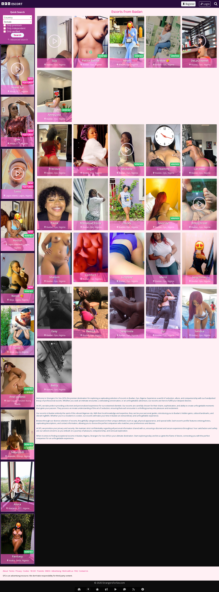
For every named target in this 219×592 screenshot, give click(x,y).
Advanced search (17, 39)
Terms (11, 571)
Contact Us (83, 571)
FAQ (76, 571)
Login (205, 4)
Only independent (14, 28)
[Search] (215, 4)
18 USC (33, 571)
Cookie (26, 571)
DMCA (47, 571)
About (5, 571)
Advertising (56, 571)
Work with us (67, 571)
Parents (40, 571)
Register (188, 4)
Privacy (19, 571)
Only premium (12, 25)
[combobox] (17, 17)
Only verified (11, 31)
